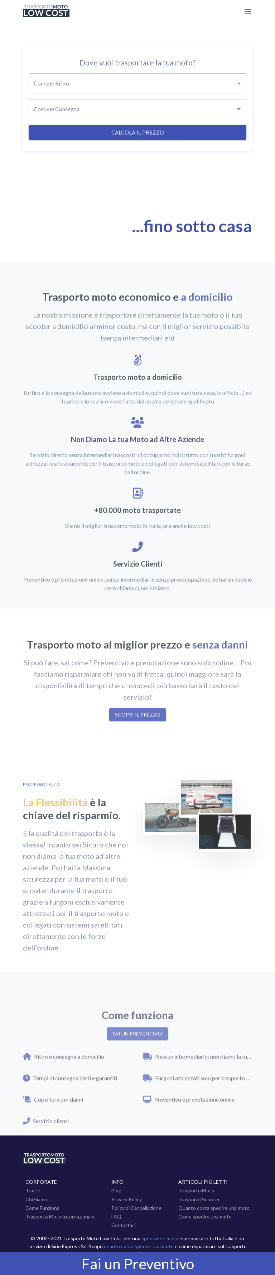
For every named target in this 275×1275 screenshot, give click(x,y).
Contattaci (123, 1225)
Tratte (32, 1190)
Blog (116, 1190)
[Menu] (247, 11)
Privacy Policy (126, 1199)
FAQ (116, 1216)
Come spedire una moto (205, 1216)
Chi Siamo (36, 1199)
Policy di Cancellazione (136, 1208)
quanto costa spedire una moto (139, 1246)
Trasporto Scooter (199, 1199)
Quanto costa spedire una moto (214, 1208)
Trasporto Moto (196, 1190)
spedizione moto (159, 1238)
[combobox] (137, 83)
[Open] (239, 83)
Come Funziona (42, 1208)
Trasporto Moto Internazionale (60, 1216)
